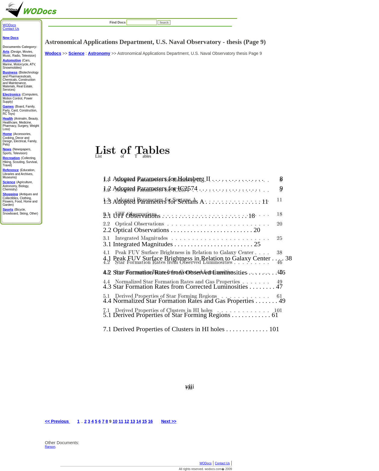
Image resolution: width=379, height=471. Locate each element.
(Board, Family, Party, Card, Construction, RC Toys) (20, 110)
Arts (6, 51)
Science (76, 53)
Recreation (11, 158)
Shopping (10, 194)
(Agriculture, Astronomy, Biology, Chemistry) (18, 186)
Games (8, 106)
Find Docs (140, 22)
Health (8, 118)
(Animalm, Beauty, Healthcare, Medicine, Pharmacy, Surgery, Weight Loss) (21, 124)
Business (10, 72)
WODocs (205, 463)
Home (7, 134)
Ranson (50, 446)
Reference (11, 170)
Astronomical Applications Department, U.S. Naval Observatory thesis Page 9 (183, 232)
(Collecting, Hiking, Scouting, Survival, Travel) (20, 161)
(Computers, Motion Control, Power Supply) (20, 98)
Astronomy (99, 53)
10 (115, 421)
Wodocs (53, 53)
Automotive (12, 60)
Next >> (169, 421)
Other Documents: (62, 442)
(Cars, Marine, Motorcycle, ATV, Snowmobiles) (19, 64)
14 (138, 421)
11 (120, 421)
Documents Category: (20, 47)
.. (82, 421)
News (7, 149)
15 (144, 421)
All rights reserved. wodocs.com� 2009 (205, 469)
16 (150, 421)
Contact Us (222, 463)
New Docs (11, 37)
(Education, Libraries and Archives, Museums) (19, 173)
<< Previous (57, 421)
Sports (8, 209)
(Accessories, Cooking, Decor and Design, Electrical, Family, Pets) (20, 139)
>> (64, 53)
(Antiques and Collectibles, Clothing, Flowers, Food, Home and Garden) (20, 199)
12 (126, 421)
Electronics (11, 94)
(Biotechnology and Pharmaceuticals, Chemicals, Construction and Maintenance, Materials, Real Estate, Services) (21, 81)
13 (132, 421)
